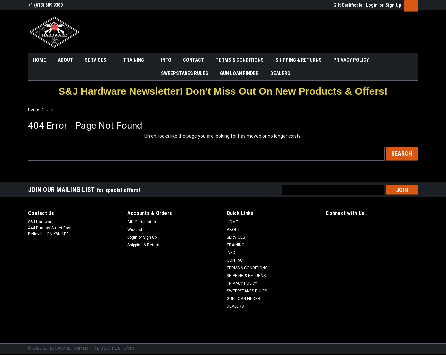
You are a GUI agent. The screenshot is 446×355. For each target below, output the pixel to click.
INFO (166, 60)
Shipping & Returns (144, 245)
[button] (222, 91)
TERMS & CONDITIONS (240, 60)
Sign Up (393, 5)
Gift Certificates (141, 222)
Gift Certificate (348, 5)
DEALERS (280, 73)
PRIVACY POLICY (351, 60)
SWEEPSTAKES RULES (184, 73)
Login (372, 5)
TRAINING (136, 60)
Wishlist (134, 229)
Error (50, 109)
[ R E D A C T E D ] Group (112, 348)
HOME (39, 60)
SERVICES (98, 60)
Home (33, 109)
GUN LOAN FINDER (239, 73)
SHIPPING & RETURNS (298, 60)
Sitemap (80, 348)
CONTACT (193, 60)
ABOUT (65, 60)
